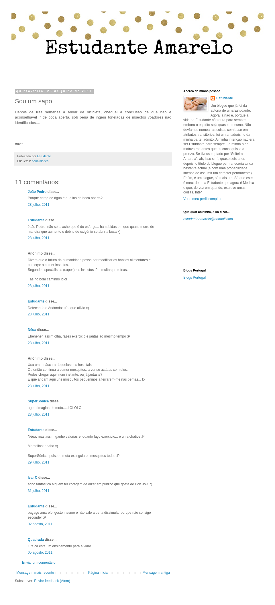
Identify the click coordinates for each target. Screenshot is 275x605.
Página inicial (98, 573)
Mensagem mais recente (35, 573)
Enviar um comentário (39, 563)
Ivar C (32, 478)
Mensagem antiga (156, 573)
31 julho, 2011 (38, 491)
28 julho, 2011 (38, 205)
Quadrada (36, 540)
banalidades (40, 161)
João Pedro (37, 192)
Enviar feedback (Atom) (52, 581)
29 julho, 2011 (38, 462)
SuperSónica (38, 401)
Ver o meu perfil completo (202, 199)
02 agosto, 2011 (40, 524)
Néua (32, 330)
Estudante (36, 220)
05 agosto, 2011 (40, 552)
